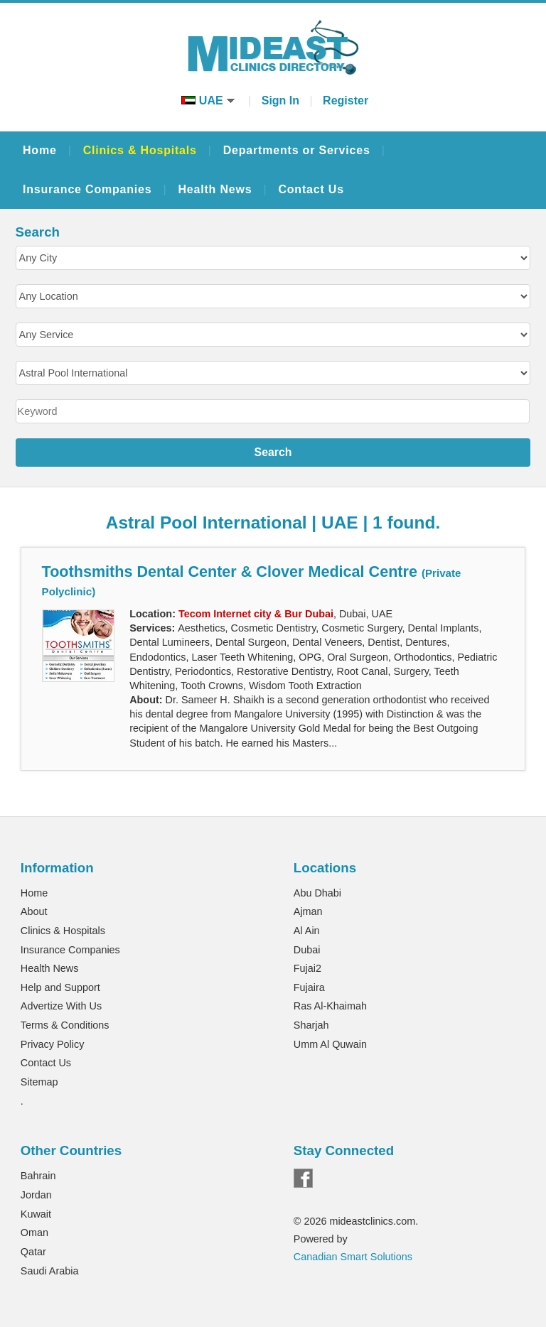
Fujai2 (307, 968)
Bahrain (38, 1175)
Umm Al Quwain (330, 1044)
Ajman (308, 911)
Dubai (307, 949)
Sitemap (39, 1082)
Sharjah (311, 1025)
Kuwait (36, 1214)
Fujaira (309, 987)
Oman (34, 1232)
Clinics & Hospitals (140, 150)
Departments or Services (296, 150)
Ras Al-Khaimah (330, 1006)
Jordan (36, 1195)
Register (345, 100)
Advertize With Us (61, 1006)
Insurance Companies (87, 189)
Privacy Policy (53, 1044)
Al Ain (307, 930)
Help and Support (60, 987)
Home (40, 150)
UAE (208, 100)
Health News (215, 189)
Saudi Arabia (50, 1271)
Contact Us (310, 189)
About (34, 911)
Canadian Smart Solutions (353, 1256)
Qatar (33, 1251)
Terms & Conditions (65, 1025)
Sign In (280, 100)
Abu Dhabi (317, 893)
